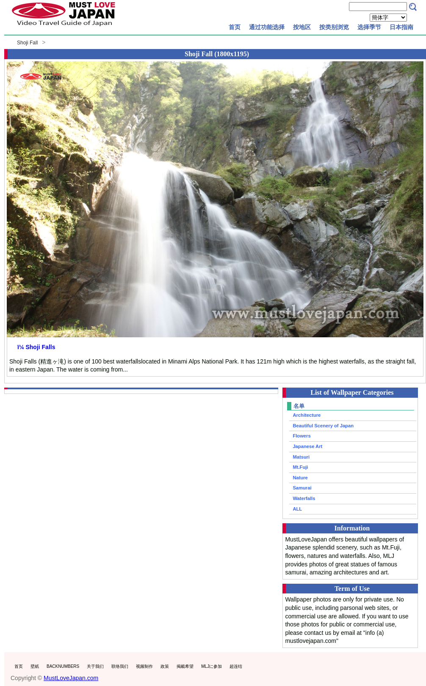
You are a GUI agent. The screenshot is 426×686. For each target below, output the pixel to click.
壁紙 (34, 666)
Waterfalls (304, 498)
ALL (297, 508)
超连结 (236, 666)
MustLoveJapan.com (71, 678)
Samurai (302, 487)
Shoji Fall (27, 43)
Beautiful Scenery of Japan (323, 425)
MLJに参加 (211, 666)
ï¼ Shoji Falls (36, 347)
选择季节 (369, 27)
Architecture (307, 415)
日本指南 (401, 27)
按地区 (302, 27)
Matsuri (301, 456)
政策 (164, 666)
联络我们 (119, 666)
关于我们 (95, 666)
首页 (235, 27)
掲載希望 (185, 666)
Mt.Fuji (300, 467)
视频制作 (144, 666)
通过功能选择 (267, 27)
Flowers (301, 435)
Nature (300, 477)
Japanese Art (307, 446)
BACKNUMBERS (63, 666)
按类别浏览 (334, 27)
